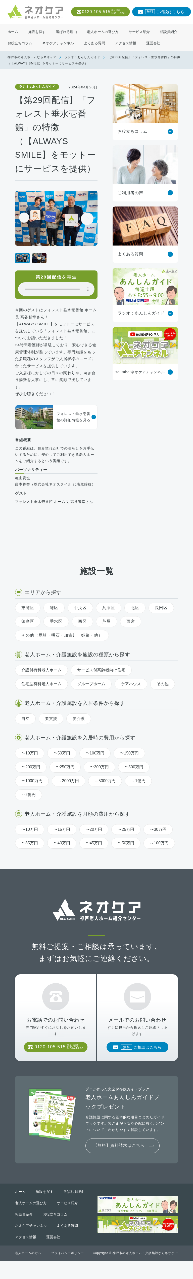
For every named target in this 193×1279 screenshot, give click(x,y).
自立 (25, 730)
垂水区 (56, 633)
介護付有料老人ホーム (41, 681)
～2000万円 (68, 792)
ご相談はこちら (165, 12)
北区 (135, 619)
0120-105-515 (103, 11)
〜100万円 (95, 764)
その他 (163, 695)
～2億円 (28, 806)
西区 (82, 633)
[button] (87, 219)
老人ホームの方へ (28, 1271)
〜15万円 (62, 840)
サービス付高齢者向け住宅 (101, 681)
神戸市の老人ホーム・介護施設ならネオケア (145, 1271)
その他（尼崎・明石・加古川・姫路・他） (62, 646)
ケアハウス (131, 695)
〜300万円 (99, 778)
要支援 (51, 730)
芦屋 (106, 633)
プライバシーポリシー (67, 1271)
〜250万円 (65, 778)
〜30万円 (158, 840)
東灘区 (27, 619)
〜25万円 (126, 840)
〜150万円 (129, 764)
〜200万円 (30, 778)
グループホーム (91, 695)
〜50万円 (62, 764)
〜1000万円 (31, 792)
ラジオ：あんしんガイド (82, 57)
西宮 (130, 633)
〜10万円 (29, 764)
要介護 (79, 730)
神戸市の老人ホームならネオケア (32, 57)
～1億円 (138, 792)
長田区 (161, 619)
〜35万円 (29, 854)
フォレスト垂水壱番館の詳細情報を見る (52, 417)
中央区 (80, 619)
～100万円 (159, 854)
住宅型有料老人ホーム (41, 695)
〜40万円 (62, 854)
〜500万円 (133, 778)
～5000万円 (105, 792)
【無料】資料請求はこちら (118, 1163)
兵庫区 (108, 619)
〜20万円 (94, 840)
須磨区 (27, 633)
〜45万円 (94, 854)
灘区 (54, 619)
